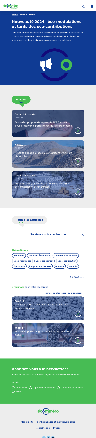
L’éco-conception (44, 261)
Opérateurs (19, 266)
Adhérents (18, 255)
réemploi (73, 266)
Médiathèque (42, 428)
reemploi (59, 266)
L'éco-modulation (22, 261)
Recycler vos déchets (40, 266)
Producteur (21, 387)
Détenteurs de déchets (65, 255)
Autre (18, 391)
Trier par (64, 293)
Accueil (15, 15)
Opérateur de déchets (44, 387)
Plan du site (27, 422)
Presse (57, 428)
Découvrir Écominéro (39, 255)
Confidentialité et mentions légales (56, 422)
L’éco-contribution (66, 261)
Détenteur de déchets (72, 387)
